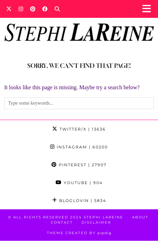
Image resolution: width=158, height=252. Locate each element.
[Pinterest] (32, 9)
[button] (148, 9)
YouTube (79, 182)
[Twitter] (9, 9)
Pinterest (79, 164)
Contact (62, 222)
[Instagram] (21, 9)
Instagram (79, 147)
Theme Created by (79, 233)
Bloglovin (79, 200)
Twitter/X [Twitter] (79, 129)
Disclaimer (96, 222)
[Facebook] (45, 9)
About (140, 217)
